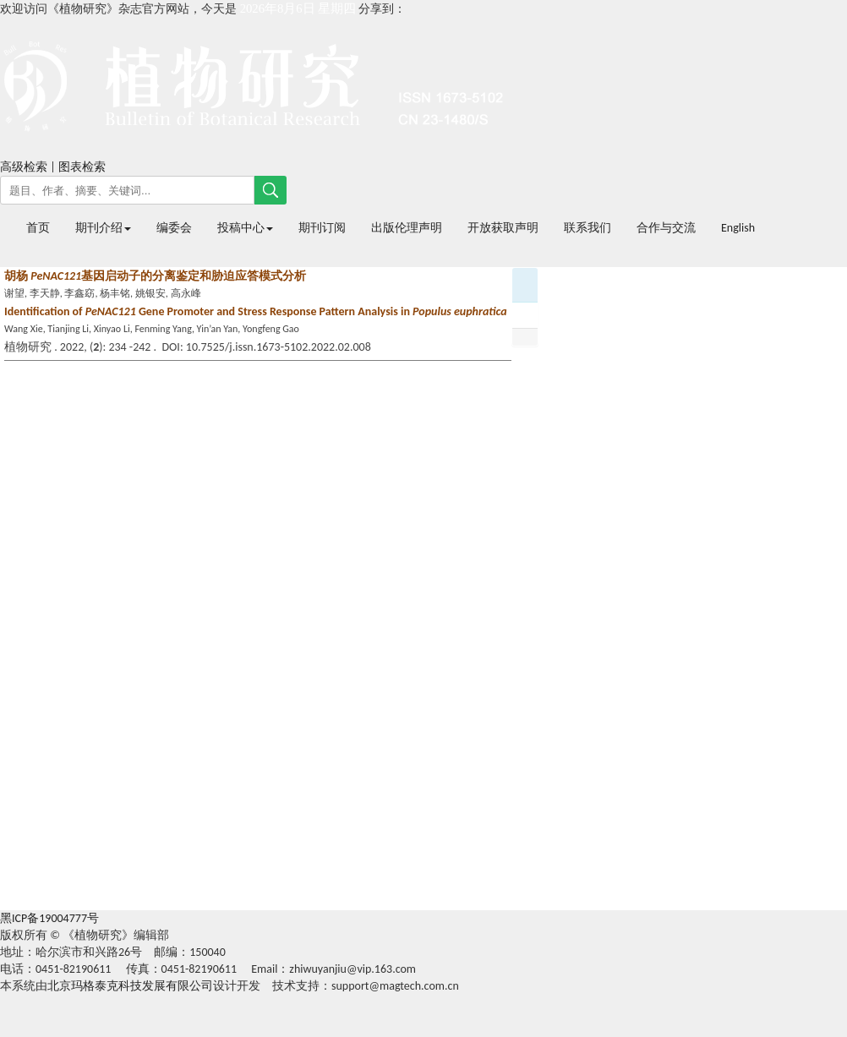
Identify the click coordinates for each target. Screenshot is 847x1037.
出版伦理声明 (406, 228)
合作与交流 (666, 228)
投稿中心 (245, 228)
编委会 (174, 228)
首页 (38, 228)
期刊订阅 (322, 228)
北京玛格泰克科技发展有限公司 (130, 986)
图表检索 (82, 167)
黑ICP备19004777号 (49, 918)
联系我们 (587, 228)
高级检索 (23, 167)
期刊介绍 (103, 228)
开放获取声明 (502, 228)
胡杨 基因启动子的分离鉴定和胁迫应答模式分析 (155, 276)
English (738, 228)
